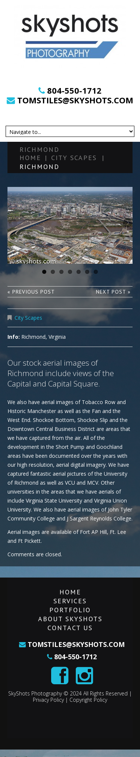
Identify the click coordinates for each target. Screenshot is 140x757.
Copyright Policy (88, 699)
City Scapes (74, 157)
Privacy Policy (48, 699)
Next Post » (113, 291)
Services (70, 601)
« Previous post (31, 291)
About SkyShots (70, 618)
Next (127, 223)
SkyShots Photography (35, 693)
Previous (13, 223)
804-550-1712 (74, 90)
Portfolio (70, 610)
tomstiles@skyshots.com (74, 100)
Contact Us (70, 627)
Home (30, 157)
